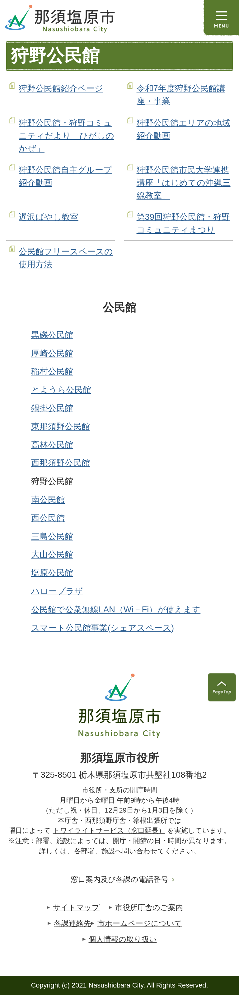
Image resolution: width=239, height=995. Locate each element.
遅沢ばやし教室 (48, 217)
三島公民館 (52, 536)
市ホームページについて (139, 923)
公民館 (119, 307)
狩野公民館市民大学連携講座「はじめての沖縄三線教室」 (184, 182)
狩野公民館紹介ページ (61, 88)
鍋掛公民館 (52, 408)
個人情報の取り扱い (123, 939)
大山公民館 (52, 554)
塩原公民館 (52, 573)
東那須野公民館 (60, 426)
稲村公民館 (52, 371)
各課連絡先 (72, 923)
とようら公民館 (61, 389)
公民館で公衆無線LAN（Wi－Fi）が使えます (115, 609)
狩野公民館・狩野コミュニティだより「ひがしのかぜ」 (66, 135)
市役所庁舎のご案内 (149, 907)
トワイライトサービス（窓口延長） (109, 830)
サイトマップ (76, 907)
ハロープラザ (57, 591)
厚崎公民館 (52, 353)
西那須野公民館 (60, 463)
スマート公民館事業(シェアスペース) (102, 628)
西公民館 (48, 518)
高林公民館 (52, 445)
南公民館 (48, 499)
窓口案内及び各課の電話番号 (119, 879)
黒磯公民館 (52, 335)
